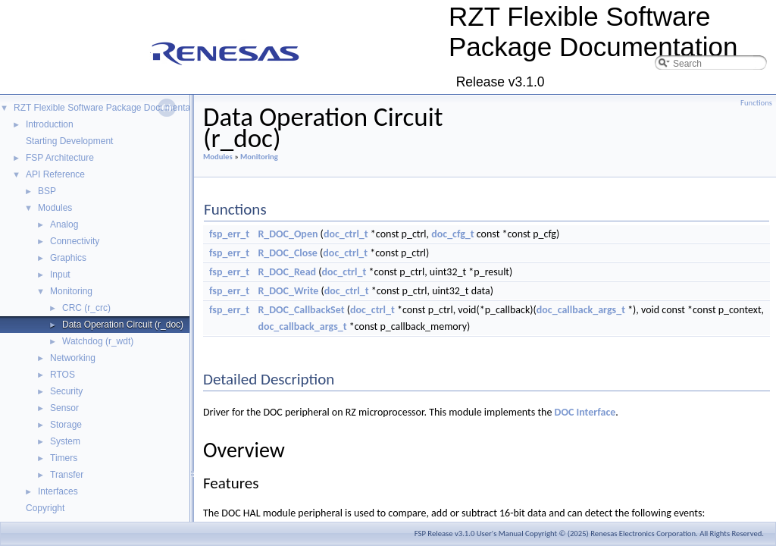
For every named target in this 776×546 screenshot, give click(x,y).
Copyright (45, 508)
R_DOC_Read (287, 271)
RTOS (62, 374)
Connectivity (74, 241)
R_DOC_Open (288, 234)
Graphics (68, 258)
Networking (72, 358)
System (65, 441)
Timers (63, 458)
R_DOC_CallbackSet (301, 309)
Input (60, 274)
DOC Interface (585, 412)
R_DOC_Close (288, 252)
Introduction (50, 124)
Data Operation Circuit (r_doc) (122, 324)
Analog (64, 224)
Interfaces (58, 491)
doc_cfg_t (452, 234)
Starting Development (69, 141)
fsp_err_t (229, 234)
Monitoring (71, 291)
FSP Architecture (60, 157)
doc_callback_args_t (581, 309)
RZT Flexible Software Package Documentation (109, 107)
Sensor (64, 408)
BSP (47, 191)
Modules (55, 207)
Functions (756, 103)
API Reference (55, 174)
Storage (66, 424)
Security (66, 391)
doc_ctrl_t (346, 234)
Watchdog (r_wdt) (97, 341)
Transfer (66, 474)
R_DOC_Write (288, 290)
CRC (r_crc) (86, 308)
